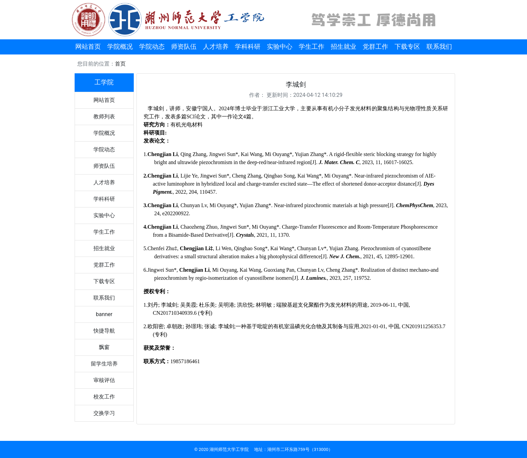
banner (104, 314)
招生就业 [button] (343, 46)
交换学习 (104, 413)
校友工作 (104, 396)
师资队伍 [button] (184, 46)
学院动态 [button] (152, 46)
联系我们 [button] (439, 46)
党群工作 (104, 265)
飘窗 (104, 347)
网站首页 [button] (88, 46)
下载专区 (104, 281)
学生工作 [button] (311, 46)
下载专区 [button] (407, 46)
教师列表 (104, 116)
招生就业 (104, 248)
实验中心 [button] (279, 46)
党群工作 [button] (375, 46)
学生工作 (104, 232)
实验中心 (104, 215)
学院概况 (104, 133)
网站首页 (104, 100)
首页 (120, 64)
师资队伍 (104, 166)
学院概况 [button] (120, 46)
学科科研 (104, 199)
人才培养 (104, 182)
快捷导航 (104, 331)
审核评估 (104, 380)
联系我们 (104, 298)
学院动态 (104, 149)
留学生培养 (104, 363)
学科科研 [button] (247, 46)
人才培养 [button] (216, 46)
